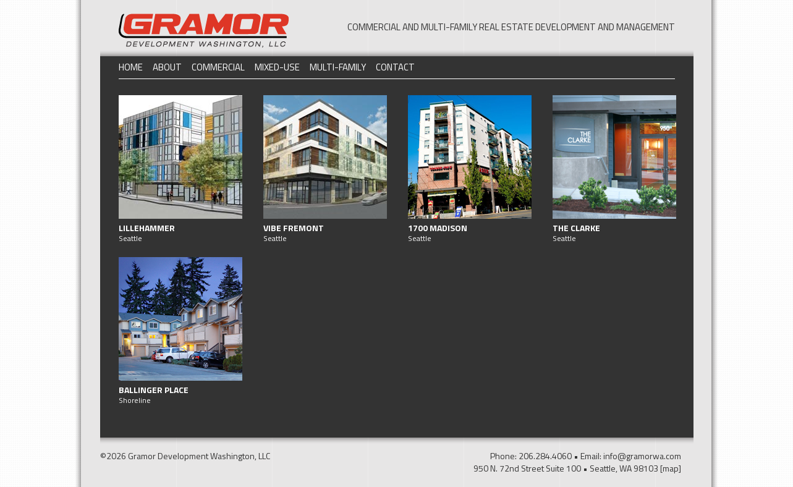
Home (131, 67)
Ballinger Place (154, 389)
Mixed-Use (277, 67)
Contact (395, 67)
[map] (670, 468)
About (167, 67)
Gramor (204, 31)
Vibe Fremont (293, 227)
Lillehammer (147, 227)
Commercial (218, 67)
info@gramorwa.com (642, 455)
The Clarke (576, 227)
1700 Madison (437, 227)
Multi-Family (338, 67)
